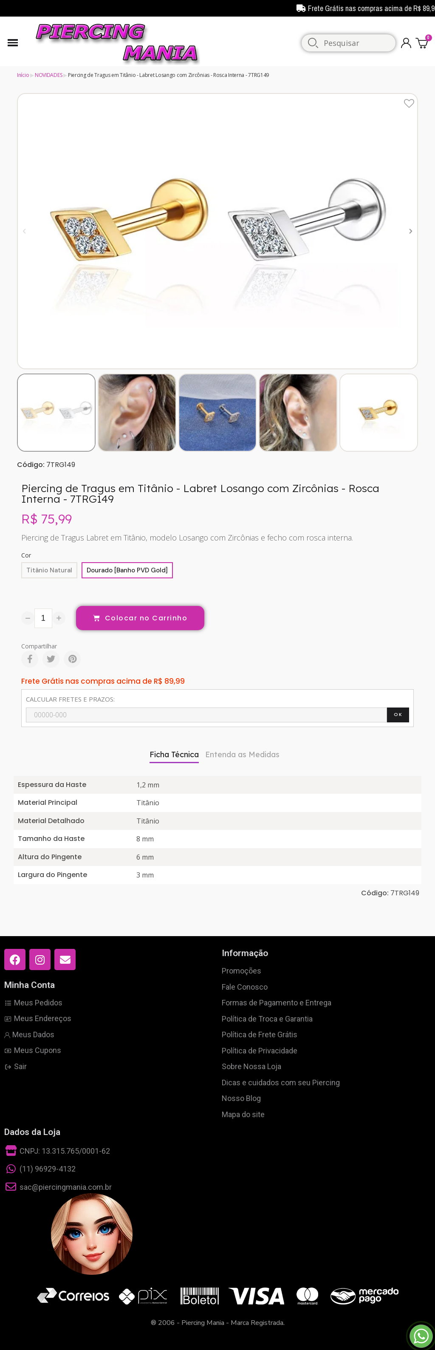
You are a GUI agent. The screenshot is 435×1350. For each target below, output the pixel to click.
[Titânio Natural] (49, 570)
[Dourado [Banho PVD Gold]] (127, 570)
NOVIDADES (48, 75)
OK (398, 714)
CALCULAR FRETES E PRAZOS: (70, 699)
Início (23, 75)
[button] (24, 231)
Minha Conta (29, 985)
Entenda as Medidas (242, 754)
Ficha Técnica (174, 754)
